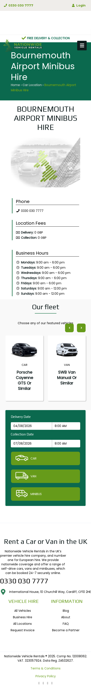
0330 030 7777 (18, 5)
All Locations (22, 624)
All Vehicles (22, 610)
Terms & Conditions (45, 668)
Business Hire (22, 617)
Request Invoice (23, 630)
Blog (66, 610)
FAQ (66, 624)
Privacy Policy (45, 676)
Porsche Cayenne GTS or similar (24, 380)
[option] (45, 164)
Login (78, 5)
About (65, 617)
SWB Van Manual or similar (67, 378)
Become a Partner (66, 630)
